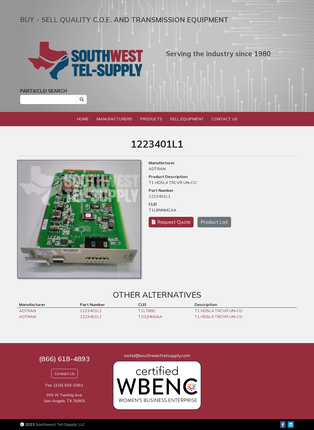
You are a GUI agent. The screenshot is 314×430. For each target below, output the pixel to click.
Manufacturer (162, 162)
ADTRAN (157, 168)
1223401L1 (159, 196)
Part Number (161, 190)
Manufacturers (114, 118)
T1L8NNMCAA (162, 210)
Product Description (168, 176)
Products (151, 118)
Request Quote (171, 222)
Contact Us (224, 118)
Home (83, 118)
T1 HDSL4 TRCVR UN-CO (172, 182)
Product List (214, 222)
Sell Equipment (187, 118)
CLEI (153, 204)
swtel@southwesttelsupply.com (157, 355)
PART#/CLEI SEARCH (43, 91)
